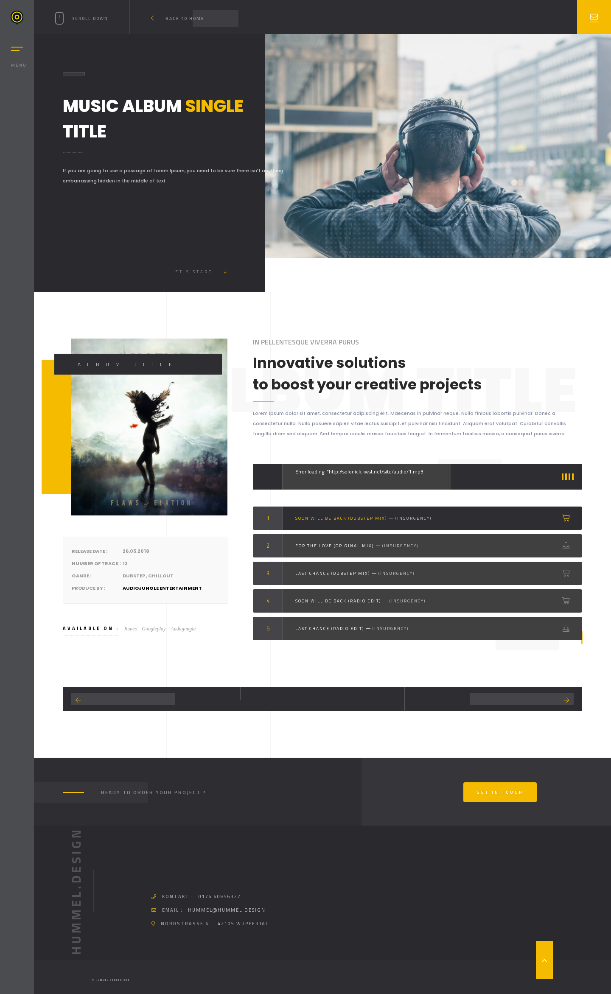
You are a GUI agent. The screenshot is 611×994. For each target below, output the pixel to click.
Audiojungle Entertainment (162, 588)
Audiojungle (183, 629)
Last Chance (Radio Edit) (329, 628)
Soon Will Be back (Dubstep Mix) (341, 518)
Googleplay (153, 629)
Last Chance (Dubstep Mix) (332, 573)
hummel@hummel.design (227, 910)
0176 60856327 (220, 896)
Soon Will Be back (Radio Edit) (338, 601)
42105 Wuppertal (243, 923)
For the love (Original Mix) (334, 546)
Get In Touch (500, 792)
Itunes (130, 629)
